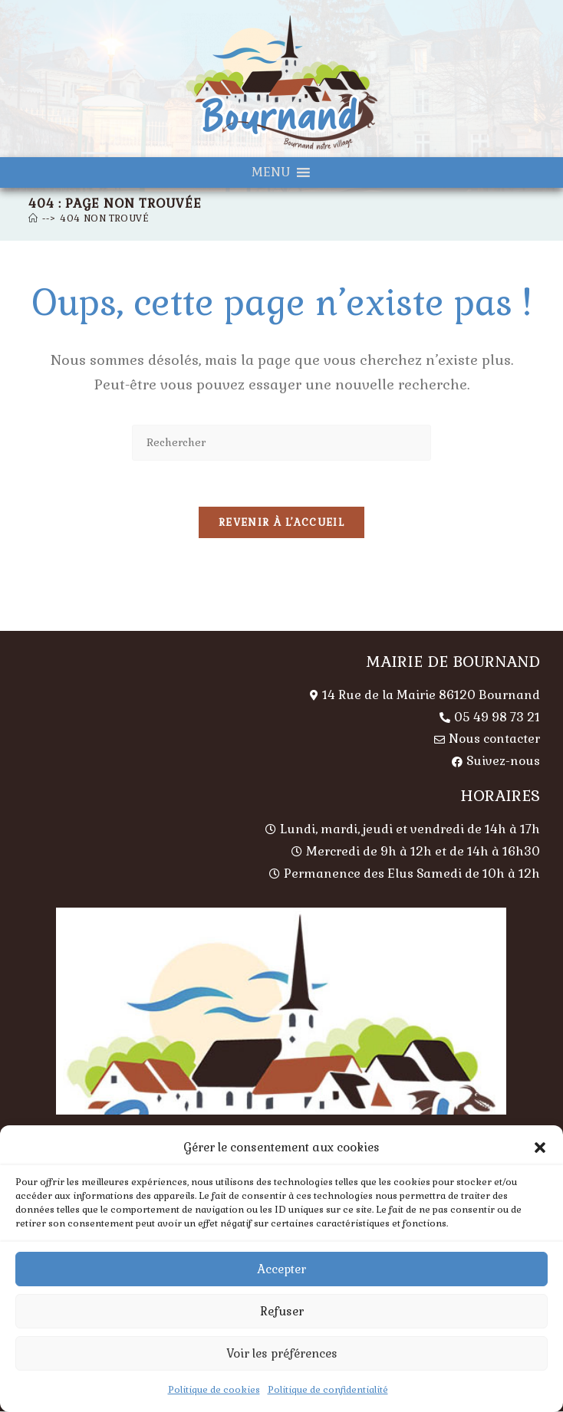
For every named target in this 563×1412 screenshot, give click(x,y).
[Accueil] (33, 218)
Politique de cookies (214, 1390)
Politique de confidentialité (328, 1390)
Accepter (281, 1269)
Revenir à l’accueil (281, 523)
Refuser (282, 1311)
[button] (540, 1147)
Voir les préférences (281, 1353)
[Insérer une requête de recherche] (281, 443)
